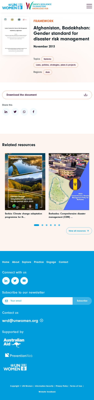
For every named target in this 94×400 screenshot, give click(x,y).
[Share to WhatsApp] (24, 112)
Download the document (47, 95)
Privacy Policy (62, 386)
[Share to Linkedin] (6, 112)
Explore (26, 262)
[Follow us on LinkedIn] (6, 281)
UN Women (27, 386)
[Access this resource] (25, 199)
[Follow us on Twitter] (15, 281)
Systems (47, 59)
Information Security (44, 386)
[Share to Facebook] (33, 112)
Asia (48, 72)
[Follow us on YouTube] (24, 281)
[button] (36, 225)
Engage (51, 262)
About (15, 262)
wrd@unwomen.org (22, 320)
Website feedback (47, 392)
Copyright (14, 386)
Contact (63, 262)
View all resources (77, 231)
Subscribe (82, 300)
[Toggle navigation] (89, 6)
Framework (44, 21)
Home (5, 262)
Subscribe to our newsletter (23, 292)
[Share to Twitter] (15, 112)
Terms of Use (76, 386)
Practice (39, 262)
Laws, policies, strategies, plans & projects (56, 65)
